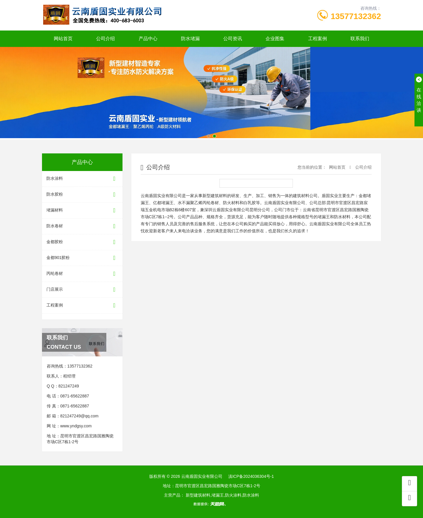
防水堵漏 (190, 38)
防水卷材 (82, 226)
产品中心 (148, 38)
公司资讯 (232, 38)
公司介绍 (105, 38)
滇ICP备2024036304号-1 (251, 476)
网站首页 (63, 38)
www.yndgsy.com (76, 426)
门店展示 (82, 289)
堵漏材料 (82, 210)
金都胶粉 (82, 242)
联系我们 (359, 38)
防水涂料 (82, 178)
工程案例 (317, 38)
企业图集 (275, 38)
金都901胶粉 (82, 258)
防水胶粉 (82, 194)
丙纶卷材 (82, 273)
